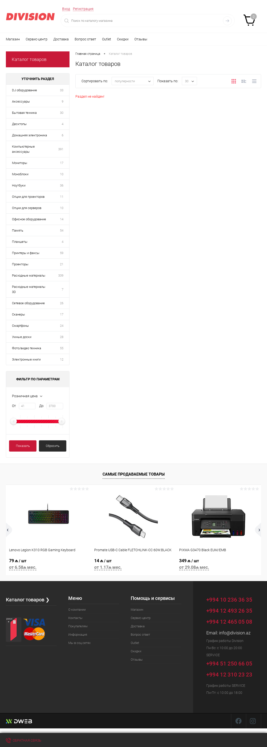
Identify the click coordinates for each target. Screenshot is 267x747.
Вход (66, 9)
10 (61, 174)
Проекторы (20, 264)
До (41, 406)
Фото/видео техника (26, 348)
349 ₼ (218, 565)
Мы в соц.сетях (79, 643)
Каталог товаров (29, 59)
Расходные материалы (28, 275)
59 (61, 253)
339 (60, 275)
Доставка (61, 39)
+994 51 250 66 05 (232, 663)
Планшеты (19, 242)
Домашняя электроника (29, 135)
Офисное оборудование (29, 219)
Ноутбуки (18, 185)
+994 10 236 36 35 (232, 599)
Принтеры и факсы (25, 253)
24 (61, 325)
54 (61, 230)
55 (61, 348)
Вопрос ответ (85, 39)
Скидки (122, 39)
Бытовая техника (24, 113)
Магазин (13, 39)
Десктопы (19, 124)
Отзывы (140, 39)
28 (61, 337)
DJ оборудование (24, 90)
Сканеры (18, 314)
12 (61, 359)
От (14, 406)
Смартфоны (20, 325)
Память (17, 230)
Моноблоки (20, 174)
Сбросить (52, 446)
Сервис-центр (36, 39)
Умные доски (21, 337)
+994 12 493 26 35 (229, 610)
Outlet (106, 39)
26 (61, 303)
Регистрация (83, 9)
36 (61, 185)
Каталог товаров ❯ (28, 600)
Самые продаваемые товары (134, 474)
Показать (23, 446)
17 (61, 163)
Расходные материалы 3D (28, 289)
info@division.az (235, 632)
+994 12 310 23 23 (229, 674)
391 (60, 149)
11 (61, 196)
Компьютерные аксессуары (23, 149)
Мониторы (19, 163)
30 (61, 113)
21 (61, 264)
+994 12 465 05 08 (229, 621)
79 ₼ (48, 565)
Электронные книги (26, 359)
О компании (77, 609)
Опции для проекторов (28, 196)
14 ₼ (133, 565)
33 (61, 90)
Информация (77, 634)
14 (61, 219)
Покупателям (78, 626)
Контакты (75, 618)
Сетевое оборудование (28, 303)
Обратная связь (23, 740)
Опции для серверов (26, 208)
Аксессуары (21, 101)
